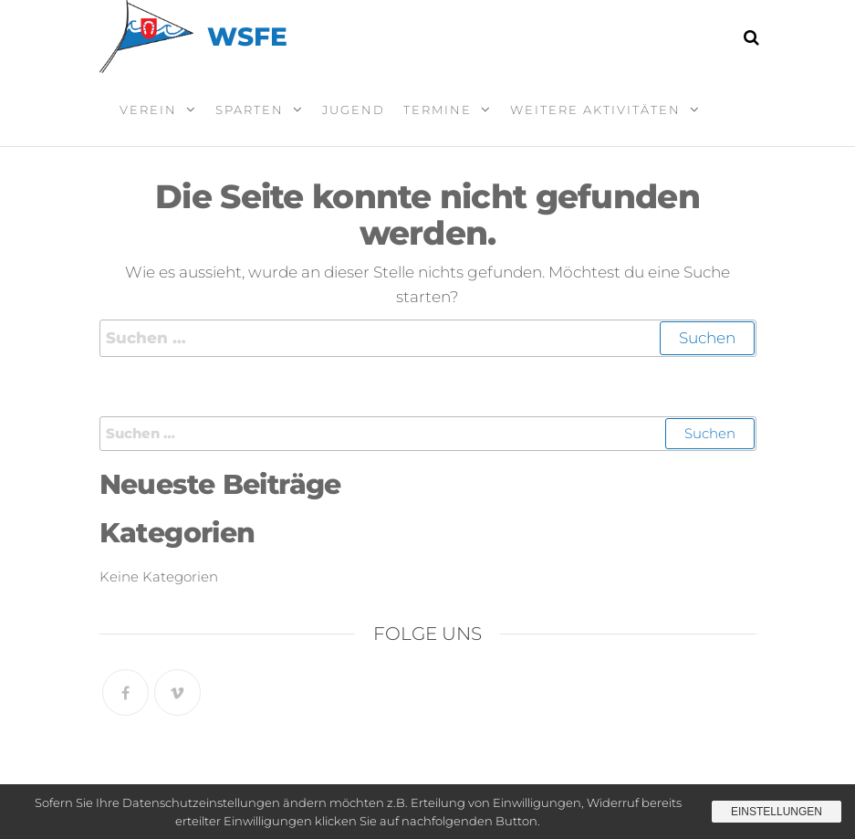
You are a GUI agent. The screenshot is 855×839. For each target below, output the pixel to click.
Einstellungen (776, 811)
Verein (148, 109)
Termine (437, 109)
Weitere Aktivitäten (595, 109)
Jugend (353, 109)
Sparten (249, 109)
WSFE (247, 36)
